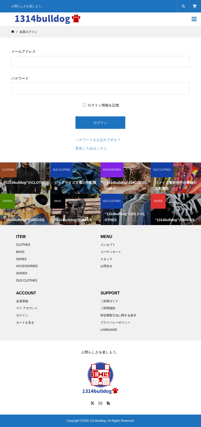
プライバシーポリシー (115, 322)
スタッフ (106, 259)
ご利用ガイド (109, 301)
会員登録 (22, 301)
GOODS (21, 273)
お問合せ (106, 266)
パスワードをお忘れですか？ (98, 140)
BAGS (20, 252)
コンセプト (107, 244)
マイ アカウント (27, 308)
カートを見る (25, 322)
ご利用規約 (107, 308)
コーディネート (110, 252)
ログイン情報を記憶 (101, 105)
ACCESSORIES (27, 266)
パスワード (20, 78)
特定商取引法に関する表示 (118, 315)
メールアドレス (23, 51)
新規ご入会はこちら (91, 148)
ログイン (22, 315)
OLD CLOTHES (26, 280)
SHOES (21, 259)
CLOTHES (23, 244)
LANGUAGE (108, 330)
